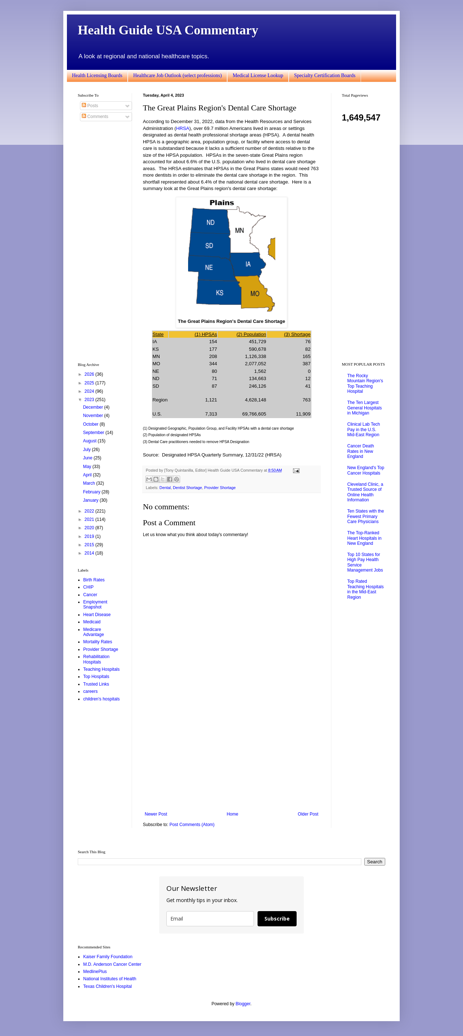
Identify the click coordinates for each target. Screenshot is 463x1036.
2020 (90, 527)
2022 (90, 511)
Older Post (308, 814)
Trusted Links (96, 684)
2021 (90, 519)
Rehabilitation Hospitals (96, 659)
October (91, 424)
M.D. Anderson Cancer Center (112, 964)
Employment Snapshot (95, 604)
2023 (90, 399)
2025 (90, 383)
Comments (95, 116)
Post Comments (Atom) (191, 824)
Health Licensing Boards (97, 75)
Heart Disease (97, 614)
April (88, 474)
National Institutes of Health (109, 978)
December (93, 407)
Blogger (242, 1003)
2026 (90, 374)
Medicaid (92, 621)
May (87, 466)
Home (232, 814)
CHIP (88, 587)
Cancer (90, 594)
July (87, 449)
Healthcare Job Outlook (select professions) (177, 75)
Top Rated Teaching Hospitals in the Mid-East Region (365, 589)
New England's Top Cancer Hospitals (365, 470)
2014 (90, 553)
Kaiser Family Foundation (107, 956)
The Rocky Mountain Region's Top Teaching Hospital (365, 383)
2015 (90, 544)
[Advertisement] (231, 752)
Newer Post (156, 814)
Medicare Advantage (93, 632)
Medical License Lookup (258, 75)
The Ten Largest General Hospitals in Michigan (364, 408)
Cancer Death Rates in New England (360, 451)
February (92, 491)
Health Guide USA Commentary (168, 30)
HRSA (183, 128)
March (89, 483)
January (91, 500)
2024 (90, 391)
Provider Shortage (219, 487)
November (93, 415)
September (94, 432)
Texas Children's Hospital (107, 986)
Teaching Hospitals (101, 669)
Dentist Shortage (187, 487)
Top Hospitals (96, 676)
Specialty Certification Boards (325, 75)
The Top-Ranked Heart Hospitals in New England (364, 538)
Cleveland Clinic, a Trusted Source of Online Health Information (365, 492)
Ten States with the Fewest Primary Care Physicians (365, 516)
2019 (90, 536)
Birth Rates (94, 579)
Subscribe (277, 918)
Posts (90, 105)
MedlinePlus (95, 971)
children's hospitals (101, 699)
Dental (165, 487)
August (90, 440)
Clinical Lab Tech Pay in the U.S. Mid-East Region (363, 429)
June (88, 457)
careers (90, 691)
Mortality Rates (97, 641)
